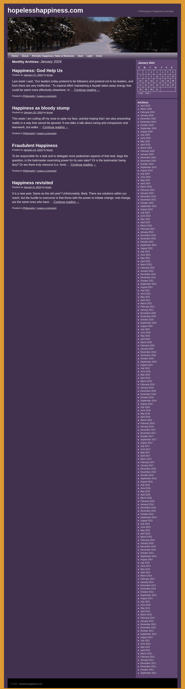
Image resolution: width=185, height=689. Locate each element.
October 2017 (147, 436)
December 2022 (148, 235)
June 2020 (146, 332)
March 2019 (146, 381)
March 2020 (146, 342)
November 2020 (148, 316)
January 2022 (147, 271)
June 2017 (146, 449)
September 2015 (149, 517)
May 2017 (145, 452)
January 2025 (147, 154)
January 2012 (147, 660)
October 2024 (147, 164)
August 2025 (147, 131)
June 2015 (146, 527)
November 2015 (148, 511)
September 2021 (149, 284)
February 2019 (148, 384)
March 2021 (146, 303)
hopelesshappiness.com (45, 10)
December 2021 (148, 274)
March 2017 (146, 459)
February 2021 (148, 306)
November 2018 (148, 394)
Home (15, 56)
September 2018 (149, 400)
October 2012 (147, 631)
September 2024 (149, 167)
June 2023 (146, 216)
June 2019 (146, 371)
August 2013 (147, 598)
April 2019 (145, 378)
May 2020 (145, 336)
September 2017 (149, 439)
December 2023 (148, 196)
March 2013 (146, 614)
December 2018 (148, 391)
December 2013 (148, 585)
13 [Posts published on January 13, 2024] (173, 76)
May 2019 (145, 374)
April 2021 (145, 300)
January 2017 (147, 465)
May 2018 (145, 413)
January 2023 (147, 232)
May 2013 (145, 608)
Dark (80, 56)
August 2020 (147, 326)
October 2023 (147, 203)
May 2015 (145, 530)
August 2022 (147, 248)
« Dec (140, 93)
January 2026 (147, 115)
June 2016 (146, 488)
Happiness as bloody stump (41, 108)
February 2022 (148, 268)
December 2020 (148, 313)
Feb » (148, 93)
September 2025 (149, 128)
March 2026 (146, 109)
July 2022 (145, 251)
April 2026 (145, 105)
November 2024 (148, 161)
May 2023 (145, 219)
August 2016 (147, 481)
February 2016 (148, 501)
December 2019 (148, 352)
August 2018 (147, 404)
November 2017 (148, 433)
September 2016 (149, 478)
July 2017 (145, 446)
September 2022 (149, 245)
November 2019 (148, 355)
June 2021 (146, 293)
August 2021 (147, 287)
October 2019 (147, 358)
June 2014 (146, 566)
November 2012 (148, 627)
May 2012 (145, 647)
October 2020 (147, 319)
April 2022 (145, 261)
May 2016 (145, 491)
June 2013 (146, 605)
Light (89, 56)
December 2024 (148, 157)
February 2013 (148, 618)
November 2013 (148, 588)
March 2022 (146, 264)
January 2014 (147, 582)
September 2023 (149, 206)
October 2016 (147, 475)
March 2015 (146, 537)
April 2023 (145, 222)
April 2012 (145, 650)
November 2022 (148, 238)
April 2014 (145, 572)
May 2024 (145, 180)
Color (99, 56)
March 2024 (146, 186)
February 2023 (148, 229)
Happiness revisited (32, 182)
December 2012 (148, 624)
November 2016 (148, 472)
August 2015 (147, 520)
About (25, 56)
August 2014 (147, 559)
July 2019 (145, 368)
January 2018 (147, 426)
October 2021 (147, 280)
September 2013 (149, 595)
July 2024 (145, 174)
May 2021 (145, 297)
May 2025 (145, 141)
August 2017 (147, 443)
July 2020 (145, 329)
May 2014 (145, 569)
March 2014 (146, 575)
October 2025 (147, 125)
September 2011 (149, 673)
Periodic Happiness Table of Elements (53, 56)
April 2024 (145, 183)
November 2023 (148, 199)
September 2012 (149, 634)
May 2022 (145, 258)
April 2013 (145, 611)
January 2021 (147, 310)
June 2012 (146, 644)
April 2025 (145, 144)
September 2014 (149, 556)
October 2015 (147, 514)
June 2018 (146, 410)
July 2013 (145, 601)
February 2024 (148, 190)
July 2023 (145, 212)
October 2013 (147, 592)
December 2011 (148, 663)
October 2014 (147, 553)
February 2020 (148, 345)
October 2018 (147, 397)
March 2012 (146, 653)
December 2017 (148, 430)
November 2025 (148, 122)
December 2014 (148, 546)
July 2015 (145, 524)
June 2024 (146, 177)
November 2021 (148, 277)
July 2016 (145, 485)
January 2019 (147, 387)
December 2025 (148, 118)
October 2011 (147, 669)
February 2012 (148, 657)
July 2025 (145, 135)
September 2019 (149, 362)
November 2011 (148, 666)
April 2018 (145, 417)
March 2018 (146, 420)
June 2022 (146, 255)
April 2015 (145, 533)
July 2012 (145, 640)
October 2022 (147, 242)
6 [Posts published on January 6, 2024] (173, 72)
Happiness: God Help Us (37, 70)
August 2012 (147, 637)
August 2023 (147, 209)
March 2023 (146, 225)
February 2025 (148, 151)
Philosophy (29, 96)
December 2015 (148, 507)
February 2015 (148, 540)
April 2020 (145, 339)
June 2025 (146, 138)
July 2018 (145, 407)
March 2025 (146, 148)
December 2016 (148, 468)
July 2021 (145, 290)
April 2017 (145, 456)
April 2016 (145, 494)
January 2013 (147, 621)
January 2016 (147, 504)
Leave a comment (47, 96)
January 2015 (147, 543)
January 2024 (147, 193)
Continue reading (87, 89)
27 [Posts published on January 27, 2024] (173, 85)
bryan (50, 75)
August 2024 (147, 170)
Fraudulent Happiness (34, 145)
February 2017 (148, 462)
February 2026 (148, 112)
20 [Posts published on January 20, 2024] (173, 81)
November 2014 (148, 550)
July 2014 (145, 563)
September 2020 (149, 323)
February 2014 (148, 579)
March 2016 (146, 498)
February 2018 (148, 423)
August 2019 (147, 365)
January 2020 (147, 349)
